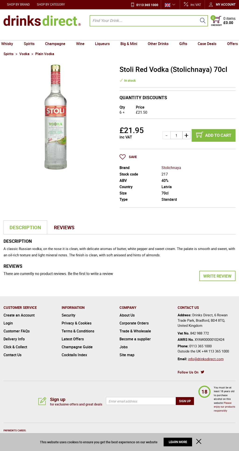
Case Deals (204, 35)
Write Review (217, 276)
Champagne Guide (77, 346)
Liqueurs (102, 35)
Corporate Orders (134, 323)
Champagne (57, 35)
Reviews (64, 227)
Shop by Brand (18, 4)
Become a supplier (135, 339)
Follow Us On (188, 372)
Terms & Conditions (78, 331)
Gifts (181, 35)
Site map (127, 354)
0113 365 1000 (147, 5)
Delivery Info (14, 339)
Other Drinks (157, 35)
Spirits (31, 35)
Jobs (124, 346)
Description (25, 227)
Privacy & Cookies (76, 323)
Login (8, 323)
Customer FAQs (17, 331)
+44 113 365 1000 (215, 351)
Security (68, 315)
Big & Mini (128, 35)
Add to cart (218, 135)
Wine (81, 35)
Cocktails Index (74, 354)
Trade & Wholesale (135, 331)
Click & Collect (15, 346)
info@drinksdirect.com (206, 358)
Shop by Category (51, 4)
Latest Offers (73, 339)
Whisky (11, 35)
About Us (127, 315)
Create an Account (19, 315)
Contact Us (12, 354)
